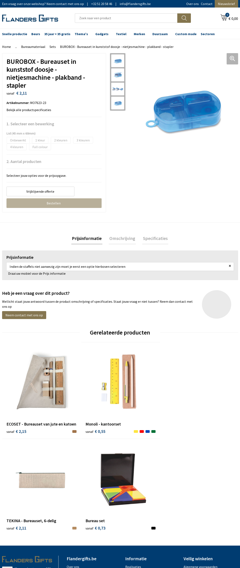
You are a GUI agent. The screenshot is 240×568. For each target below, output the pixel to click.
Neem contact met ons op (24, 316)
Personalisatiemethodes (143, 476)
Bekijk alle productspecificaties (30, 110)
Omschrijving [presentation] (122, 239)
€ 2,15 (16, 418)
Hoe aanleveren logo (140, 482)
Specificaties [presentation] (154, 239)
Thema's (81, 34)
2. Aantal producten (23, 161)
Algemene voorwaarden (200, 457)
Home (6, 47)
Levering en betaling (140, 463)
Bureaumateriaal (33, 47)
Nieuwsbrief (226, 4)
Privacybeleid (193, 470)
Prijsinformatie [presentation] (88, 239)
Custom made (186, 34)
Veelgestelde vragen (81, 470)
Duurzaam (160, 34)
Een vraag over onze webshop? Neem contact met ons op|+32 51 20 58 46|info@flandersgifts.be (76, 4)
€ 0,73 (193, 412)
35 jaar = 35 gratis (57, 34)
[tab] (88, 239)
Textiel (121, 34)
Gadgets (102, 34)
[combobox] (126, 18)
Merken (139, 34)
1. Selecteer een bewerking (30, 123)
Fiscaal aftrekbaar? (138, 470)
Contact (207, 4)
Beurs (35, 34)
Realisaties (133, 457)
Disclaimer (191, 476)
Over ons (192, 4)
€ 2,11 (134, 412)
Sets (53, 47)
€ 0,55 (75, 412)
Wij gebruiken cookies (199, 463)
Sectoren (208, 34)
